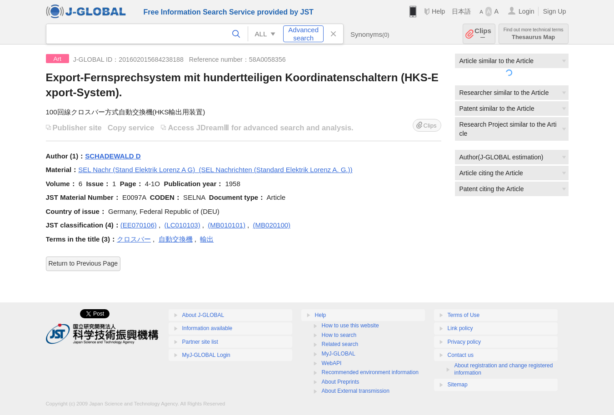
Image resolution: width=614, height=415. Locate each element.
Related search (340, 344)
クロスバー (134, 239)
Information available (207, 328)
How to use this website (350, 325)
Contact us (461, 355)
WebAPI (332, 363)
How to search (339, 335)
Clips (482, 34)
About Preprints (340, 382)
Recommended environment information (370, 372)
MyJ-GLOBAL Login (206, 355)
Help (438, 11)
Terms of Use (464, 315)
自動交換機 (176, 239)
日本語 (461, 11)
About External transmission (355, 391)
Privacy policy (464, 342)
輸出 (207, 239)
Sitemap (458, 384)
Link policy (460, 328)
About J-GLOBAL (203, 315)
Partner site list (200, 342)
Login (526, 11)
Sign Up (554, 11)
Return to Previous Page (83, 263)
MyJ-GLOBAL (338, 354)
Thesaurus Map (534, 33)
